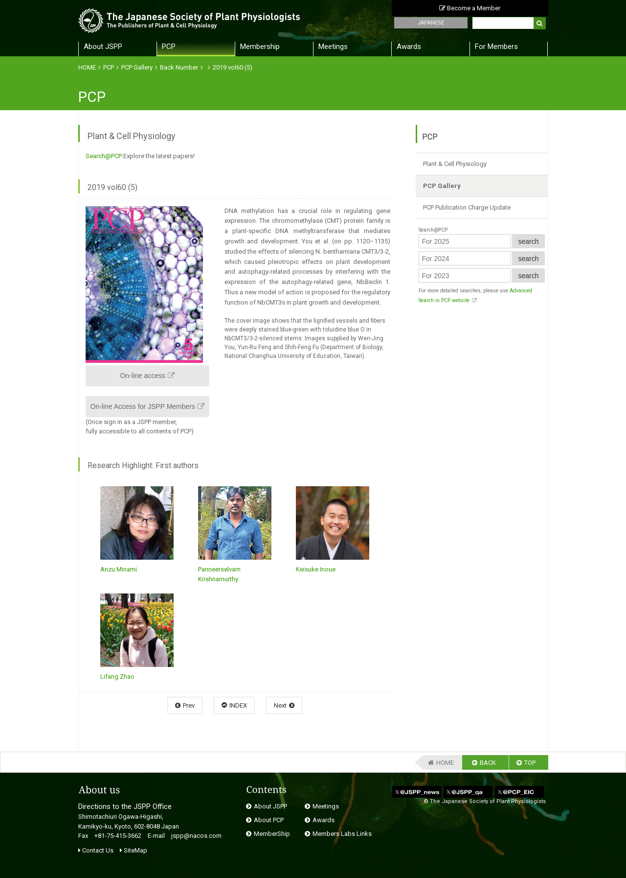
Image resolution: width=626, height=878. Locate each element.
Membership (260, 46)
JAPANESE (430, 23)
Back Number (179, 67)
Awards (409, 46)
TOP (530, 762)
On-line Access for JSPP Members (142, 406)
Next (280, 705)
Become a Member (469, 8)
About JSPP (103, 46)
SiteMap (133, 850)
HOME (87, 67)
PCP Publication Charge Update (467, 207)
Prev (189, 705)
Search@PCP (104, 156)
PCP (169, 46)
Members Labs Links (342, 833)
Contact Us (95, 850)
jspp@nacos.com (196, 835)
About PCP (269, 820)
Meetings (333, 46)
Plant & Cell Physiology (455, 163)
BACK (488, 762)
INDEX (238, 705)
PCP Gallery (137, 67)
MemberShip (272, 833)
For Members (496, 46)
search (528, 241)
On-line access (142, 376)
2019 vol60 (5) (232, 67)
